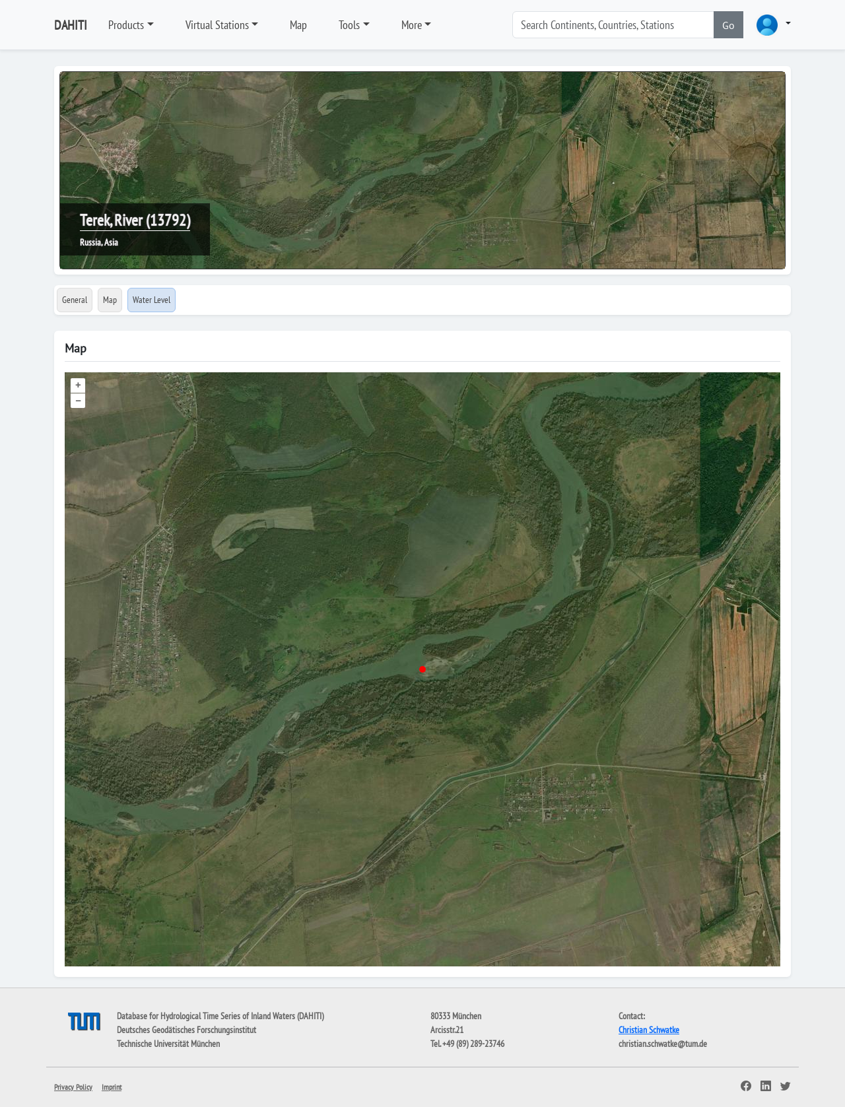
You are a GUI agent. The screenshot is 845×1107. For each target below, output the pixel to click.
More (411, 24)
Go (728, 25)
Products (126, 24)
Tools (349, 24)
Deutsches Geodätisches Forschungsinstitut (186, 1030)
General (74, 300)
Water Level (151, 300)
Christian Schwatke (649, 1030)
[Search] (613, 24)
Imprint (111, 1087)
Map (298, 24)
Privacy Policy (73, 1087)
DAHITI (70, 25)
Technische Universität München (168, 1044)
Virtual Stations (217, 24)
